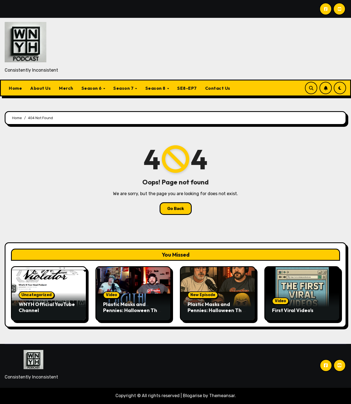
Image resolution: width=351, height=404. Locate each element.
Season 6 (92, 88)
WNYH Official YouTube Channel (47, 307)
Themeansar (222, 395)
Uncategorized (36, 295)
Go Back (175, 208)
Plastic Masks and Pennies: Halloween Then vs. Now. (218, 310)
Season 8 (156, 88)
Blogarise (192, 395)
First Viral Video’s (292, 310)
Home (15, 88)
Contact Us (217, 88)
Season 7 (124, 88)
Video (111, 295)
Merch (66, 88)
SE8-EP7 (187, 88)
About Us (40, 88)
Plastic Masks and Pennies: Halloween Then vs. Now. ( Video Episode (133, 310)
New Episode (202, 295)
